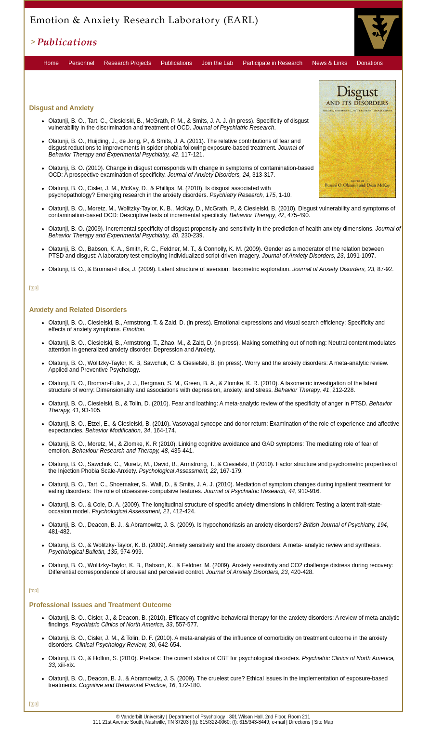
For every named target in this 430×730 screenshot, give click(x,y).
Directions (299, 722)
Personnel (85, 63)
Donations (370, 63)
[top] (34, 287)
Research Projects (131, 63)
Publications (180, 63)
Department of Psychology (197, 716)
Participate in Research (277, 63)
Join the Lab (221, 63)
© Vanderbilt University (140, 716)
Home (55, 63)
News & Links (333, 63)
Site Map (323, 722)
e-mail (278, 722)
